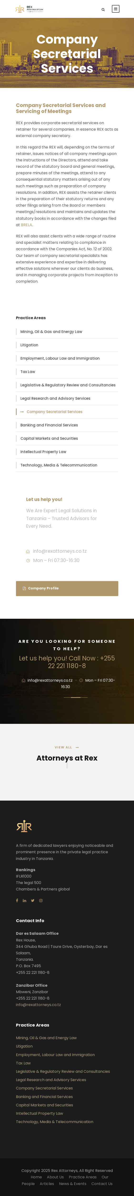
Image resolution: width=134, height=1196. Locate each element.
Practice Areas (83, 1177)
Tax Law (27, 371)
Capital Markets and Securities (49, 438)
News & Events (72, 1183)
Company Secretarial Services (55, 411)
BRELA (26, 225)
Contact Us (102, 1183)
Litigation (29, 345)
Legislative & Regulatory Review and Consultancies (68, 385)
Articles (47, 1183)
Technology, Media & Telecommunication (58, 465)
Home (36, 1177)
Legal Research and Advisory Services (55, 398)
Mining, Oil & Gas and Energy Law (51, 331)
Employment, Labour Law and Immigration (60, 358)
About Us (55, 1177)
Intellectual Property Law (43, 451)
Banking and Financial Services (49, 425)
